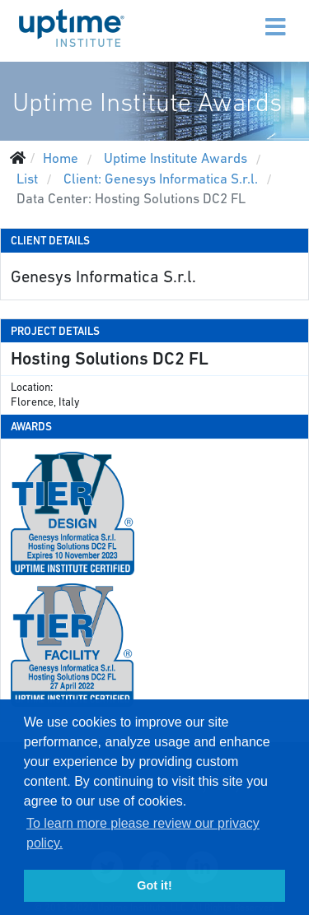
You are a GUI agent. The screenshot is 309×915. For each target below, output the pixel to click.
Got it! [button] (154, 885)
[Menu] (240, 16)
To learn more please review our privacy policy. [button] (143, 833)
